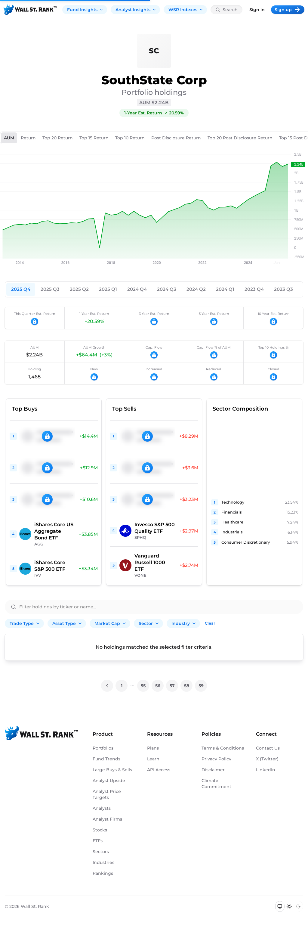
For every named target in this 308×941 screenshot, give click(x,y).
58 (186, 685)
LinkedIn (265, 769)
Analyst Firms (107, 819)
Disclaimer (213, 769)
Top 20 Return (57, 138)
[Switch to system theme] (280, 906)
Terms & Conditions (223, 748)
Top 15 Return (94, 138)
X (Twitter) (267, 759)
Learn (153, 759)
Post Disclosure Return (176, 138)
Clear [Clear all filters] (210, 623)
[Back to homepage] (30, 10)
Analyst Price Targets (107, 794)
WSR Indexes (185, 9)
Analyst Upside (109, 780)
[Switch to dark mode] (298, 906)
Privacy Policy (216, 759)
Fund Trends (106, 759)
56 (157, 685)
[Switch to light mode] (289, 906)
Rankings (103, 873)
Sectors (101, 851)
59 (201, 685)
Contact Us (268, 748)
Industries (103, 862)
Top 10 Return (130, 138)
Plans (153, 748)
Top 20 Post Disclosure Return (240, 138)
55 (143, 685)
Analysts (102, 808)
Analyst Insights (136, 9)
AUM (9, 138)
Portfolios (103, 748)
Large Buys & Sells (112, 769)
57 (172, 685)
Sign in (257, 9)
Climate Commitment (216, 783)
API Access (158, 769)
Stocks (100, 830)
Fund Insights (85, 9)
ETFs (98, 840)
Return (28, 138)
